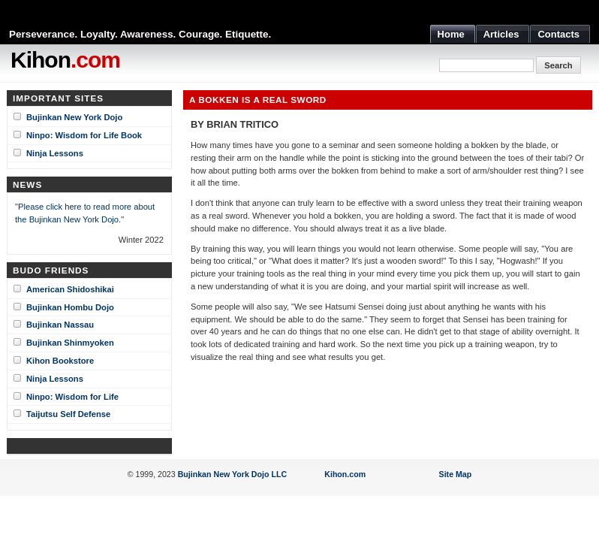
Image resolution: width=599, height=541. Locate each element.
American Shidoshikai (70, 289)
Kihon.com (345, 474)
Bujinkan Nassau (60, 324)
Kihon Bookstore (60, 360)
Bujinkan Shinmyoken (70, 342)
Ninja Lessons (54, 153)
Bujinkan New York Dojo (74, 117)
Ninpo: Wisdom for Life (72, 396)
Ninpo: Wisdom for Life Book (84, 135)
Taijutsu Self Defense (68, 414)
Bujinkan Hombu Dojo (70, 307)
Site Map (455, 474)
